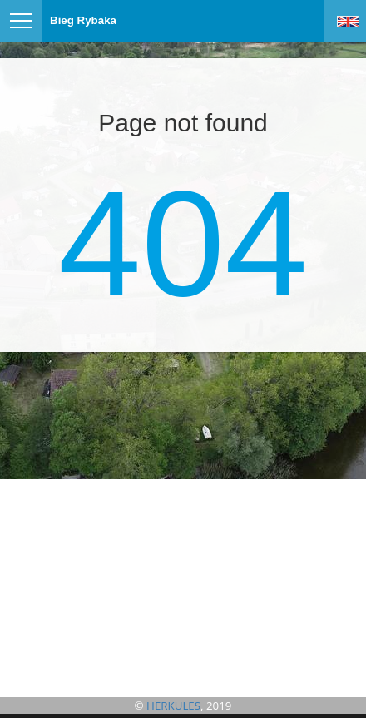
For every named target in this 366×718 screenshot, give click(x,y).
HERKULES (173, 705)
